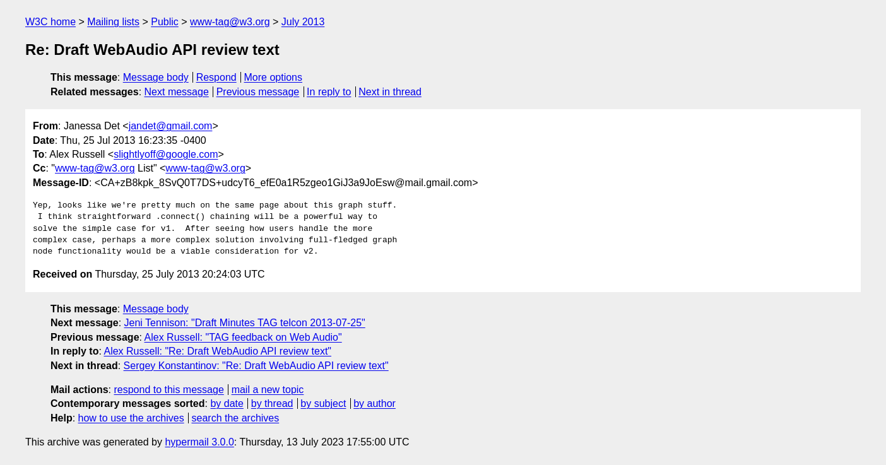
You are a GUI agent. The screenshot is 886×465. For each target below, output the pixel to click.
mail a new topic (268, 389)
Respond (216, 77)
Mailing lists (113, 21)
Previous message (258, 91)
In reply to (329, 91)
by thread (272, 403)
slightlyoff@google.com (166, 154)
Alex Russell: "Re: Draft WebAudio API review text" (217, 351)
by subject (323, 403)
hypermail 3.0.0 (199, 442)
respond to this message (168, 389)
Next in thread (390, 91)
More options (273, 77)
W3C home (50, 21)
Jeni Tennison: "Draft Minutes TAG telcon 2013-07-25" (244, 322)
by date (226, 403)
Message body (156, 77)
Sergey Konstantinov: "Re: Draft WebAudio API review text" (256, 365)
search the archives (236, 418)
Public (165, 21)
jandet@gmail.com (171, 126)
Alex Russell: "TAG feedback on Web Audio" (243, 337)
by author (374, 403)
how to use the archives (131, 418)
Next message (177, 91)
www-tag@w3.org (230, 21)
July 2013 (303, 21)
